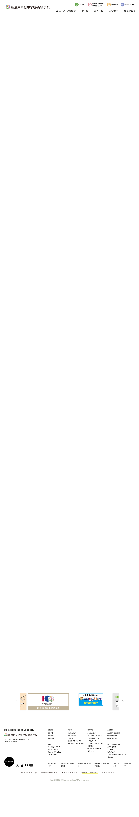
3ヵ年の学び (91, 733)
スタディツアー (53, 754)
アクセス (82, 4)
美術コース (92, 741)
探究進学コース (94, 738)
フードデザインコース (96, 743)
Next (122, 702)
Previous (16, 702)
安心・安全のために (54, 747)
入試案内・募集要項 (113, 733)
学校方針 (51, 733)
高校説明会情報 (112, 738)
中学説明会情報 (112, 736)
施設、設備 (51, 738)
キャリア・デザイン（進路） (76, 743)
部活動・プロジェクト (74, 741)
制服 (49, 744)
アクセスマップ (53, 749)
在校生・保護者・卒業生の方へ (98, 4)
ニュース (60, 10)
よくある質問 (111, 747)
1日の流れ (71, 738)
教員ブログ (130, 10)
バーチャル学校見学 (113, 744)
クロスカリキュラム (54, 752)
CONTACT (9, 762)
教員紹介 (51, 736)
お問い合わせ (130, 4)
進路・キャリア (92, 751)
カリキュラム (72, 736)
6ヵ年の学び (72, 733)
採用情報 (114, 4)
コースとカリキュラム (94, 736)
